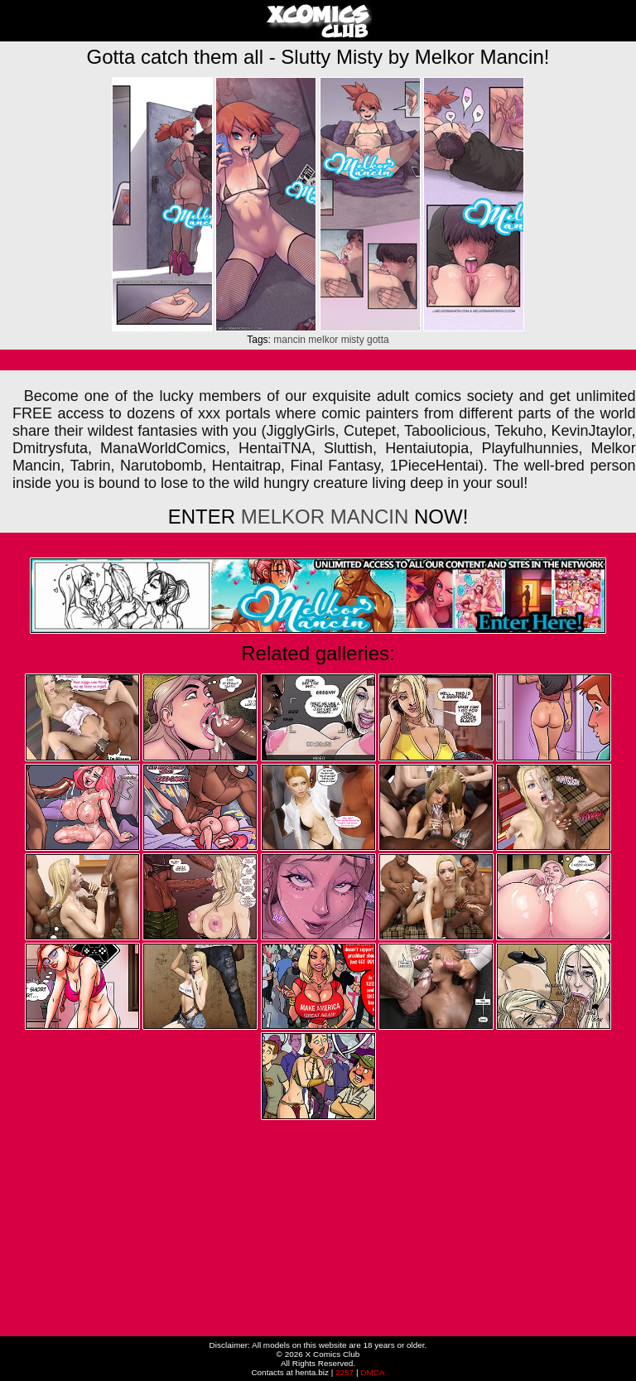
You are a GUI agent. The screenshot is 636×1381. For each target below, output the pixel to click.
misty (352, 339)
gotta (378, 339)
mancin (289, 339)
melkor (323, 339)
